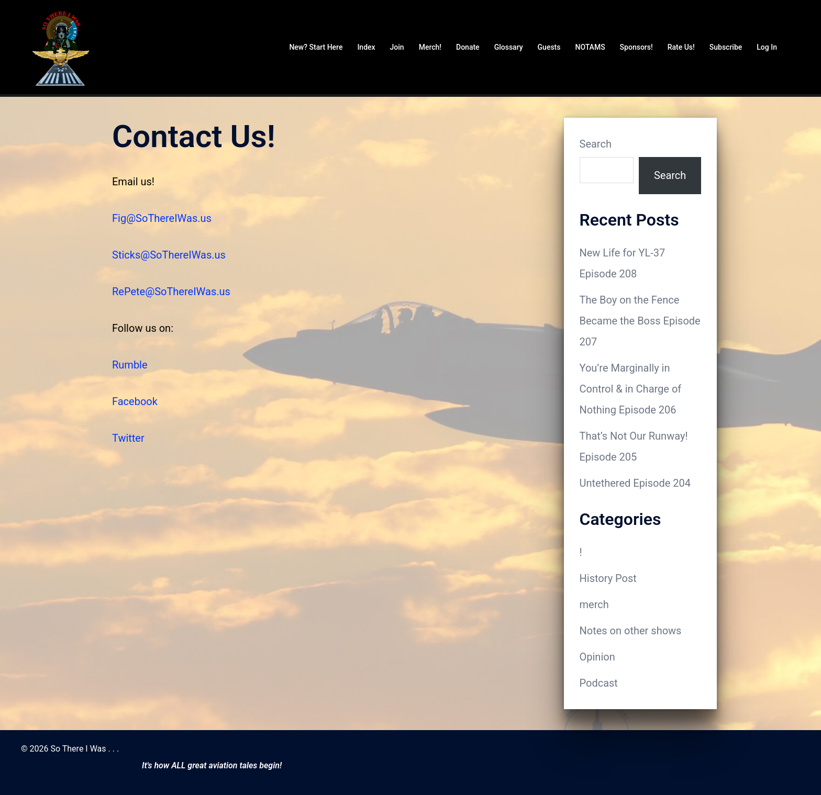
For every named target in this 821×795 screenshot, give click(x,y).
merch (594, 604)
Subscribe (725, 47)
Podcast (599, 683)
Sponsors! (636, 47)
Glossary (508, 47)
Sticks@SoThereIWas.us (169, 255)
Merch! (430, 47)
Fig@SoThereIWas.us (162, 218)
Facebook (135, 401)
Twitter (128, 438)
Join (397, 47)
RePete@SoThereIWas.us (171, 291)
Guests (549, 47)
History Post (608, 578)
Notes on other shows (631, 630)
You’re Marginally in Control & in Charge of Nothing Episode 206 (631, 389)
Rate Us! (681, 47)
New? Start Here (315, 47)
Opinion (597, 657)
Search (596, 144)
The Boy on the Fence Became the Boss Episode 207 (640, 321)
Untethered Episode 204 (635, 483)
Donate (468, 47)
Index (366, 47)
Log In (767, 47)
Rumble (130, 365)
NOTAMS (590, 47)
